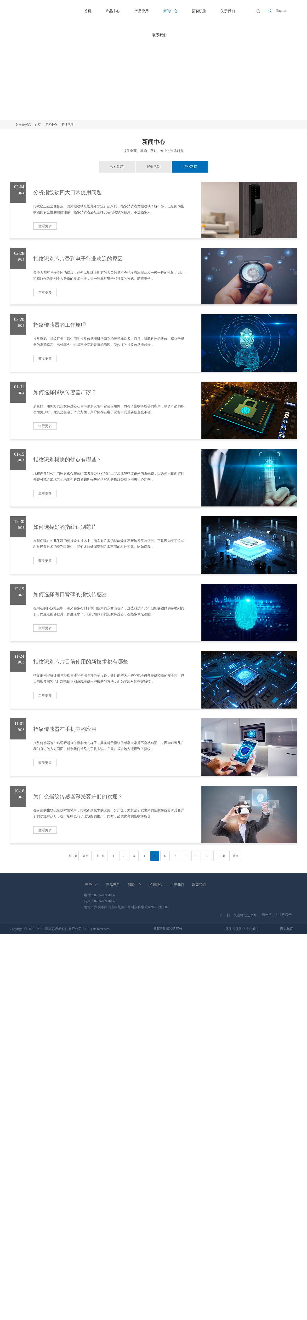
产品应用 (112, 885)
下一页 (220, 856)
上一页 (100, 856)
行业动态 (67, 124)
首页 (38, 124)
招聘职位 (156, 885)
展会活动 (153, 167)
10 (206, 856)
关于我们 (177, 885)
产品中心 (91, 885)
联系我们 (159, 35)
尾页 (235, 856)
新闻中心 (51, 124)
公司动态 (117, 167)
